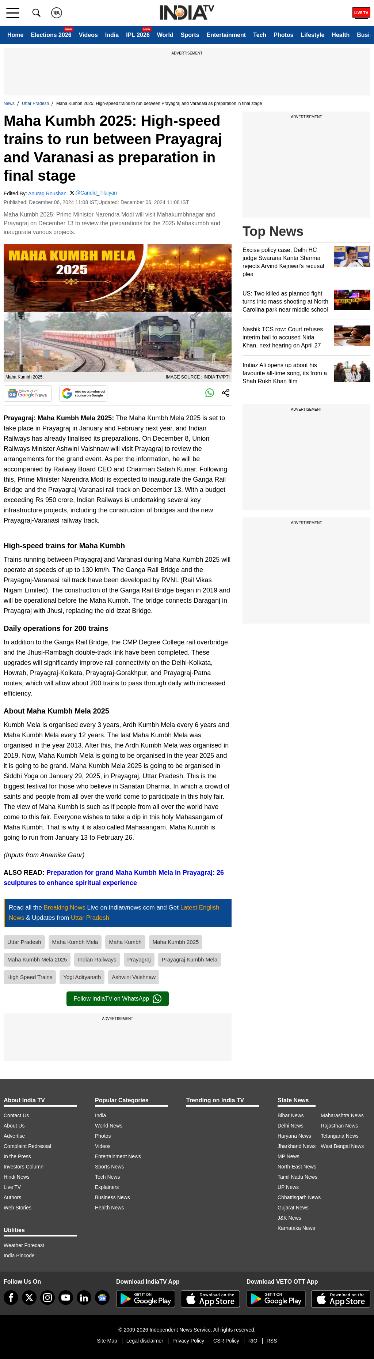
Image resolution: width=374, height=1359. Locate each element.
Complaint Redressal (27, 1146)
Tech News (107, 1177)
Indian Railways (97, 959)
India (112, 35)
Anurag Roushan (47, 193)
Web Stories (17, 1208)
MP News (288, 1156)
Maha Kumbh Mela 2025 (37, 959)
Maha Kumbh (125, 942)
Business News (112, 1197)
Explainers (107, 1187)
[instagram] (47, 1297)
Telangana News (340, 1136)
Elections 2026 (51, 35)
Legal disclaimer (144, 1341)
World (165, 35)
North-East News (297, 1167)
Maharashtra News (342, 1115)
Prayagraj (139, 959)
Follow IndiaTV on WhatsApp (117, 998)
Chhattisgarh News (299, 1197)
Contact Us (16, 1115)
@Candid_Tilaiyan (96, 193)
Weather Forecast (24, 1245)
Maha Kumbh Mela (75, 942)
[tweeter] (29, 1297)
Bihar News (291, 1115)
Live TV (12, 1187)
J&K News (289, 1218)
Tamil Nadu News (297, 1177)
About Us (14, 1126)
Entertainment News (118, 1156)
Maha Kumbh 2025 (176, 942)
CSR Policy (226, 1341)
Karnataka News (296, 1228)
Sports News (109, 1167)
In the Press (17, 1156)
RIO (252, 1341)
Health (341, 35)
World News (108, 1126)
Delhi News (291, 1126)
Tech (259, 35)
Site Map (107, 1341)
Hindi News (17, 1177)
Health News (109, 1208)
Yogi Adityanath (82, 977)
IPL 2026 (138, 35)
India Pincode (19, 1255)
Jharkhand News (297, 1146)
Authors (12, 1197)
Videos (88, 35)
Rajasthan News (339, 1126)
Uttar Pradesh (35, 103)
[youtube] (65, 1297)
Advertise (14, 1136)
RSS (272, 1341)
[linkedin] (84, 1297)
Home (15, 35)
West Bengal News (342, 1146)
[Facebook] (11, 1297)
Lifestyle (312, 35)
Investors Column (23, 1167)
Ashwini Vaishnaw (134, 977)
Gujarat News (293, 1208)
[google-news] (102, 1297)
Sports (190, 35)
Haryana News (294, 1136)
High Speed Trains (29, 977)
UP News (288, 1187)
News (9, 103)
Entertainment (226, 35)
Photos (283, 35)
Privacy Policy (188, 1341)
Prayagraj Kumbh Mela (190, 959)
